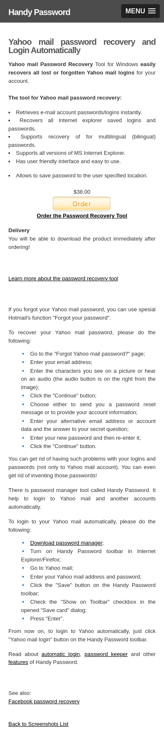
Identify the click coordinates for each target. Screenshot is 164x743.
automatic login (61, 654)
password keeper (106, 654)
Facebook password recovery (44, 701)
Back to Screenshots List (38, 724)
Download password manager (66, 543)
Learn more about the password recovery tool (63, 278)
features (18, 662)
